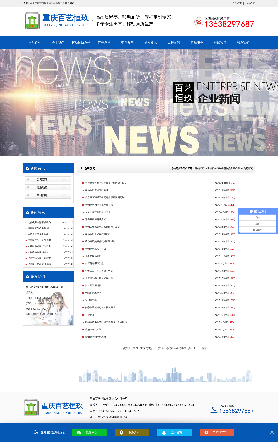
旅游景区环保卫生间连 (39, 234)
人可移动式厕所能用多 (39, 246)
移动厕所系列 (81, 42)
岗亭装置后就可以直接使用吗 (100, 307)
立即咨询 (176, 432)
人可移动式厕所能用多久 (98, 212)
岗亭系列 (104, 42)
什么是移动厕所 (93, 256)
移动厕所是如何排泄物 (39, 264)
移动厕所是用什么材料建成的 (100, 241)
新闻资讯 (150, 42)
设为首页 (237, 3)
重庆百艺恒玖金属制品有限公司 (48, 3)
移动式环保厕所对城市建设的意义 (102, 226)
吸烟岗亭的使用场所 (95, 336)
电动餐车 (127, 42)
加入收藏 (250, 3)
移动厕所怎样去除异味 (39, 228)
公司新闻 (42, 179)
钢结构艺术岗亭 (93, 292)
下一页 (139, 348)
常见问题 (42, 195)
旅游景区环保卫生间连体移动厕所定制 (105, 197)
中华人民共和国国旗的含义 (99, 270)
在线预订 (220, 42)
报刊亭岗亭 (91, 300)
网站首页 (35, 42)
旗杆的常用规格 (93, 285)
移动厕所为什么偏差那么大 (99, 204)
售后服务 (197, 42)
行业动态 (42, 187)
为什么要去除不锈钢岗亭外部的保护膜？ (106, 182)
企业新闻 (89, 314)
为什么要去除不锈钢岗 (39, 222)
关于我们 (58, 42)
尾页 (145, 348)
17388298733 (219, 432)
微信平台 (91, 432)
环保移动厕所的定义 (38, 252)
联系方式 (134, 432)
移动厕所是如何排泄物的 (98, 234)
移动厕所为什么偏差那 (39, 240)
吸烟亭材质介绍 (93, 329)
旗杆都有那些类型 (94, 263)
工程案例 (174, 42)
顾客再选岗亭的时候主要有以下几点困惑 (106, 322)
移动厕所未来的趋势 (95, 248)
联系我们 (243, 42)
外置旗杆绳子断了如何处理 (99, 278)
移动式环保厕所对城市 (39, 258)
